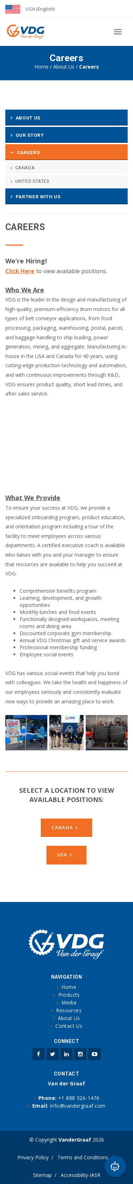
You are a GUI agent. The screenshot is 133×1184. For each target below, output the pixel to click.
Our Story (30, 135)
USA (62, 855)
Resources (69, 1010)
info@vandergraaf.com (77, 1105)
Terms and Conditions (82, 1157)
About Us (63, 66)
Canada (25, 167)
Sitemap (42, 1175)
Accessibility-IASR (80, 1175)
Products (69, 994)
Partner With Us (38, 196)
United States (32, 181)
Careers (28, 152)
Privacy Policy (33, 1157)
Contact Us (68, 1025)
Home (41, 66)
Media (68, 1002)
